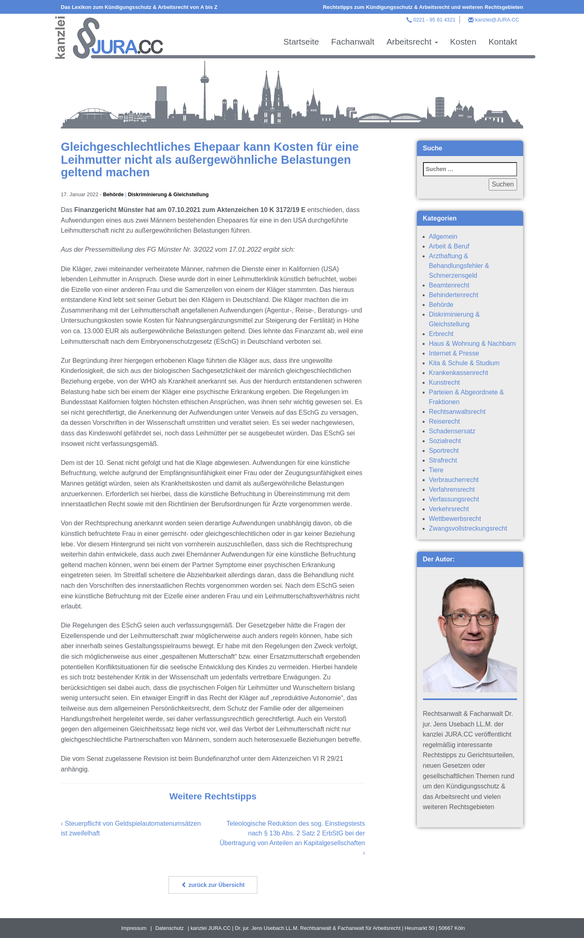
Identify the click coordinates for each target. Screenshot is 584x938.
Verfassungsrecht (454, 499)
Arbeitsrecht (412, 41)
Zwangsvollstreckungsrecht (468, 528)
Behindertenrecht (454, 294)
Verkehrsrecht (449, 508)
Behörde (113, 194)
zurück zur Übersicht (213, 885)
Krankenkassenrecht (458, 372)
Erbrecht (441, 333)
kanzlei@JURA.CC (497, 20)
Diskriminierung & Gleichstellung (169, 194)
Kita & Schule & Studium (464, 363)
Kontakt (502, 41)
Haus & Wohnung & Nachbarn (472, 343)
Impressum (133, 928)
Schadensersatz (452, 431)
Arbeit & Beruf (449, 246)
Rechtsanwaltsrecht (457, 411)
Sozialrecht (445, 440)
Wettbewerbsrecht (455, 518)
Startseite (301, 41)
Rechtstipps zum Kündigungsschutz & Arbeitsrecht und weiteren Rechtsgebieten (423, 7)
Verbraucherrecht (454, 479)
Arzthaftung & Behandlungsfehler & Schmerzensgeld (459, 266)
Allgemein (443, 236)
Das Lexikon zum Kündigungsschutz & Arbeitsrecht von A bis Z (139, 7)
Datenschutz (169, 928)
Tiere (436, 470)
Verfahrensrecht (452, 489)
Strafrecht (443, 460)
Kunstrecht (444, 382)
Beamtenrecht (449, 285)
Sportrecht (444, 450)
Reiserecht (444, 421)
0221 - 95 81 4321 (434, 20)
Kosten (463, 41)
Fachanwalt (352, 41)
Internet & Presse (454, 353)
